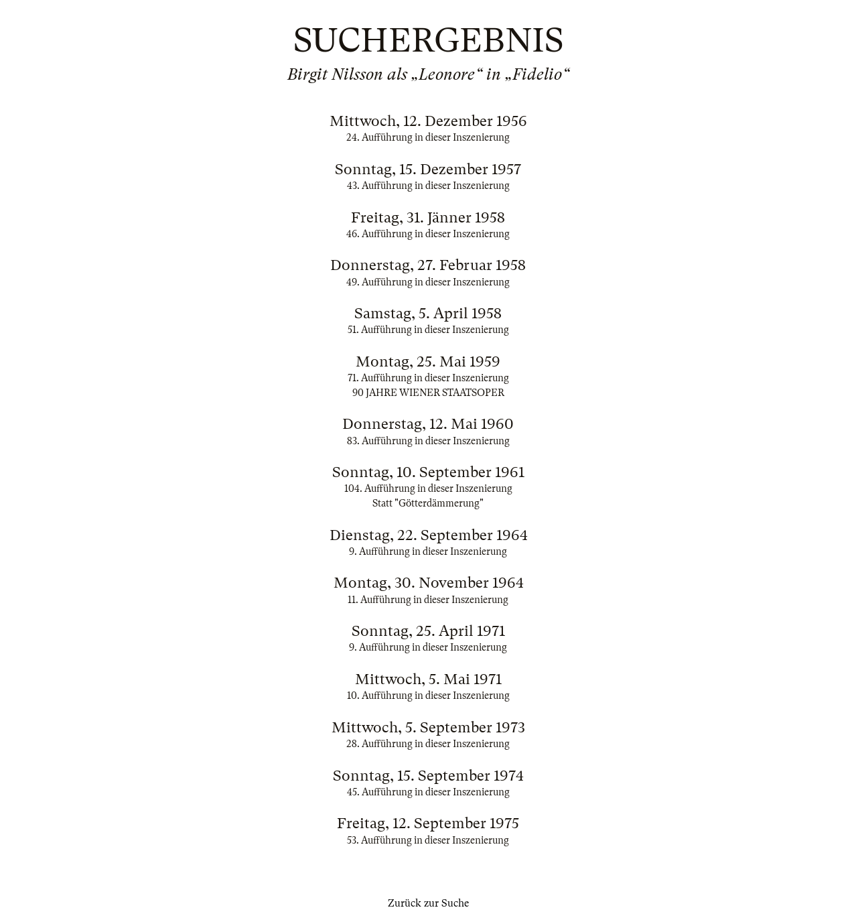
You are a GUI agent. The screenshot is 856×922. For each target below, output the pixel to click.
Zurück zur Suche (428, 903)
